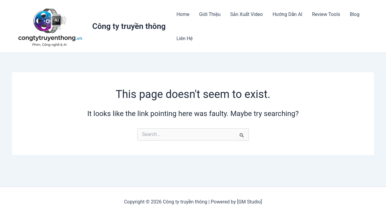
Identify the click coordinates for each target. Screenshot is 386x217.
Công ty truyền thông (129, 26)
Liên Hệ (184, 38)
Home (182, 14)
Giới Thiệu (209, 14)
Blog (354, 14)
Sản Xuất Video (246, 14)
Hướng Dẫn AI (287, 14)
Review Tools (326, 14)
